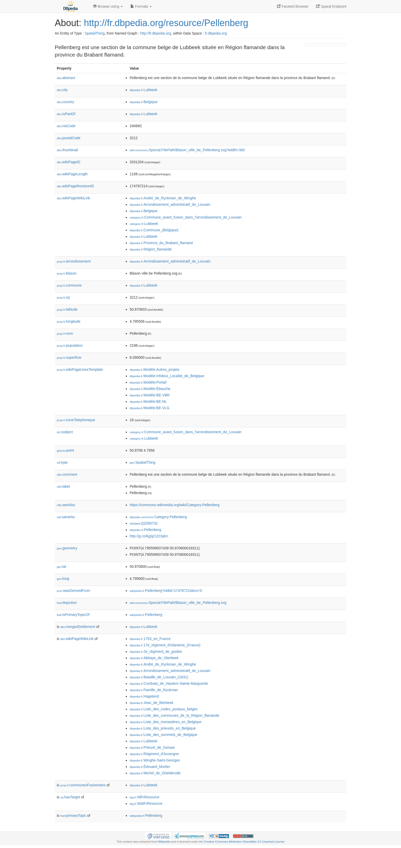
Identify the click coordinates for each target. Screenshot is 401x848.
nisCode (66, 126)
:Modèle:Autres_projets (154, 369)
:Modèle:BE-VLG (149, 408)
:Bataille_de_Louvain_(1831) (159, 677)
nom (65, 333)
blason (66, 273)
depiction (67, 603)
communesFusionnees (83, 785)
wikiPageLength (72, 174)
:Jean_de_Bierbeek (151, 703)
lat (61, 566)
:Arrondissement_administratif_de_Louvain (170, 204)
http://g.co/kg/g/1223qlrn (149, 536)
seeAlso (66, 505)
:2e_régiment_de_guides (156, 651)
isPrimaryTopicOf (73, 615)
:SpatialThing (142, 462)
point (65, 450)
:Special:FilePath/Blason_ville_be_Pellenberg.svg (178, 603)
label (63, 486)
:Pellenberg (145, 530)
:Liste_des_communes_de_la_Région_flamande (174, 715)
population (70, 345)
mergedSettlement (77, 627)
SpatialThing (95, 33)
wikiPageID (68, 162)
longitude (69, 321)
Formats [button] (141, 6)
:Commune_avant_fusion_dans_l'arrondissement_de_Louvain (186, 217)
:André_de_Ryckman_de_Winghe (163, 198)
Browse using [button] (108, 6)
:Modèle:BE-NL (148, 401)
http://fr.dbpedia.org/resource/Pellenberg (166, 23)
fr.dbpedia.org (216, 33)
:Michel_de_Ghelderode (155, 773)
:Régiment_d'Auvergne (154, 754)
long (63, 579)
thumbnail (67, 150)
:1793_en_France (150, 639)
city (62, 90)
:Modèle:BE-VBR (150, 395)
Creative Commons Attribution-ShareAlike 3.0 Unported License (244, 841)
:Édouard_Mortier (150, 767)
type (62, 462)
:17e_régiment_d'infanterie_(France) (165, 645)
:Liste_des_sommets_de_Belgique (163, 735)
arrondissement (74, 261)
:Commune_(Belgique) (154, 230)
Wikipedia (164, 841)
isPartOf (66, 114)
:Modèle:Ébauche (150, 389)
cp (63, 297)
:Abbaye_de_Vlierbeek (154, 658)
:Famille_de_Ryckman (154, 690)
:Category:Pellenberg (158, 517)
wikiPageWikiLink (73, 198)
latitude (67, 309)
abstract (66, 78)
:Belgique (144, 102)
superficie (69, 357)
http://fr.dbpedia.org (155, 33)
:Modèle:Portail (148, 382)
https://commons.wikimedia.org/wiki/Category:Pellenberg (174, 505)
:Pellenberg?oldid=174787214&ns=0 (166, 591)
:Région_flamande (151, 249)
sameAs (66, 517)
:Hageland (144, 696)
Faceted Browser (293, 6)
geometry (67, 548)
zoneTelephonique (76, 420)
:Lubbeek (143, 90)
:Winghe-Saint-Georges (155, 760)
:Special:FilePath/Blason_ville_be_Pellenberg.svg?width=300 (187, 150)
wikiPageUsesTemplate (80, 369)
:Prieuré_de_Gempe (152, 747)
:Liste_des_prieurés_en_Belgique (163, 728)
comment (67, 474)
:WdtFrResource (146, 803)
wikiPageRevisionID (75, 186)
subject (65, 432)
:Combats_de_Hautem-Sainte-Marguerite (169, 683)
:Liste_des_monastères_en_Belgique (166, 722)
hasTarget (70, 797)
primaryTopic (73, 815)
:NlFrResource (144, 797)
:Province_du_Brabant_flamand (161, 243)
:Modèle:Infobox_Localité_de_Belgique (167, 376)
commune (69, 285)
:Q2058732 (144, 523)
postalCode (69, 138)
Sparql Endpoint (331, 6)
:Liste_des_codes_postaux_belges (163, 709)
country (65, 102)
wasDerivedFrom (73, 591)
